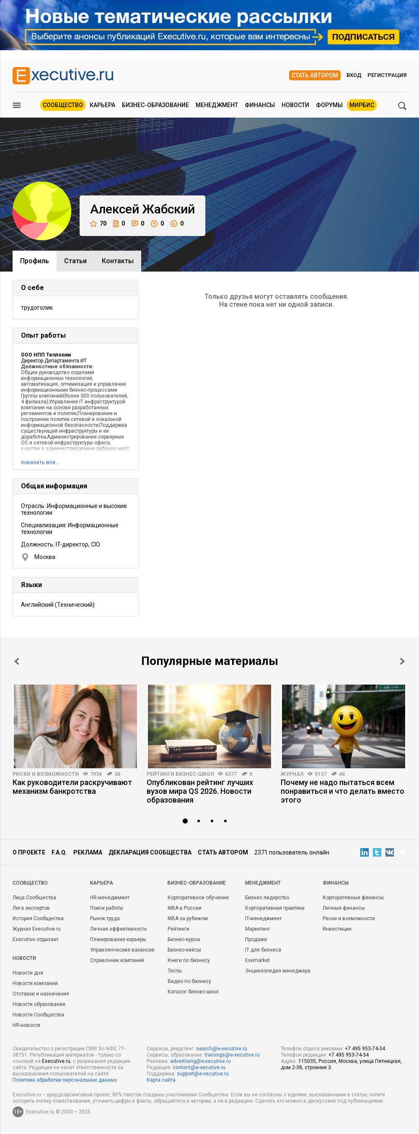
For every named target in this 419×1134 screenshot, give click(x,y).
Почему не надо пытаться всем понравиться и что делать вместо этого (342, 791)
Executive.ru (56, 1061)
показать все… (40, 462)
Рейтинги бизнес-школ (180, 774)
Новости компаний (35, 983)
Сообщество (63, 105)
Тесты (175, 971)
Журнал (292, 774)
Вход (354, 75)
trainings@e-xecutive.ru (232, 1055)
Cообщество (30, 883)
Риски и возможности (46, 774)
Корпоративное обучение (198, 898)
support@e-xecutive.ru (203, 1074)
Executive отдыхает (36, 939)
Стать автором (315, 75)
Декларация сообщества (150, 852)
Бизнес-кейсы (184, 950)
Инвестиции (337, 929)
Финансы (260, 105)
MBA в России (185, 908)
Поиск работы (106, 908)
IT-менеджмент (263, 918)
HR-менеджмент (109, 898)
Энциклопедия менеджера (277, 971)
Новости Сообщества (38, 1015)
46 (342, 774)
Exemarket (257, 960)
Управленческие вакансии (122, 950)
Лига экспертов (31, 908)
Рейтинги (178, 929)
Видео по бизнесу (189, 981)
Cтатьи (75, 261)
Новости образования (39, 1004)
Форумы (329, 105)
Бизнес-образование (155, 105)
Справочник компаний (117, 960)
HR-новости (26, 1025)
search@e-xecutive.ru (221, 1049)
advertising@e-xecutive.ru (200, 1061)
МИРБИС (361, 105)
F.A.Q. (59, 852)
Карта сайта (161, 1080)
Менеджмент (217, 105)
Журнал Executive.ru (37, 929)
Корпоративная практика (275, 908)
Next (402, 661)
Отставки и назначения (41, 994)
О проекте (29, 852)
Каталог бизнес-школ (193, 992)
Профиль (34, 261)
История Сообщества (38, 918)
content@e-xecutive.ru (199, 1067)
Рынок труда (105, 918)
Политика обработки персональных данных (65, 1080)
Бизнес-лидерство (267, 898)
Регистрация (386, 75)
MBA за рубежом (188, 918)
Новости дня (28, 973)
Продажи (256, 939)
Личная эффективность (118, 929)
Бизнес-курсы (184, 939)
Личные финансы (344, 908)
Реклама (87, 852)
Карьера (102, 105)
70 (98, 224)
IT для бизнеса (263, 950)
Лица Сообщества (34, 898)
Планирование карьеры (118, 939)
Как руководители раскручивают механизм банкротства (72, 786)
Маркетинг (257, 929)
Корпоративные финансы (353, 898)
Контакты (118, 261)
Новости (295, 105)
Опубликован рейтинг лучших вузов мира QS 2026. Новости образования (200, 791)
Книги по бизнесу (189, 960)
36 (117, 774)
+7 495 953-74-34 (365, 1049)
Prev (17, 661)
